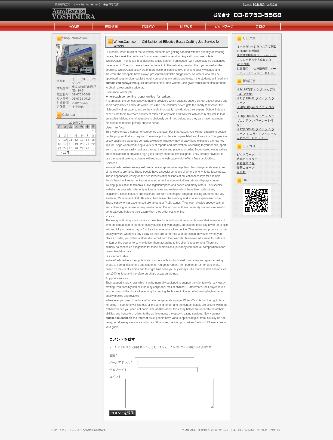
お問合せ (272, 4)
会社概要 (259, 4)
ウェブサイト (118, 369)
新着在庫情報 (246, 163)
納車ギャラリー (247, 159)
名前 (113, 355)
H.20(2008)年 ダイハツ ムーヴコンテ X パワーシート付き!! (255, 120)
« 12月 (65, 152)
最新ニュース (246, 167)
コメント (115, 376)
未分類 (241, 172)
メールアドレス (120, 362)
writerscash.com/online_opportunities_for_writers (138, 96)
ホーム (248, 4)
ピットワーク (246, 154)
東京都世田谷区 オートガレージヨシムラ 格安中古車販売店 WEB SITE (257, 60)
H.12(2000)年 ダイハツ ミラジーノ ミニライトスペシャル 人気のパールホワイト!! (257, 134)
